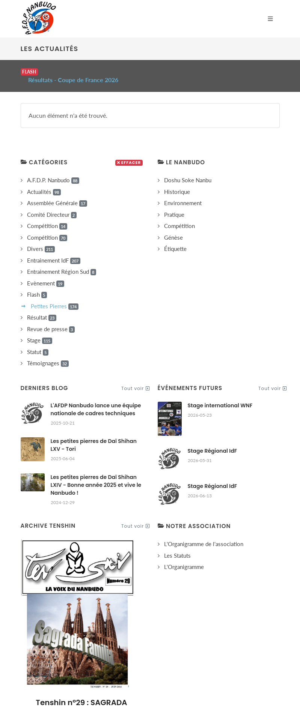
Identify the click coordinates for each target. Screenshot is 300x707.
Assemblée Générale (57, 194)
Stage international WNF (220, 396)
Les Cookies (199, 648)
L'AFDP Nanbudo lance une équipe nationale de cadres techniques (96, 400)
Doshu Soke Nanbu (187, 171)
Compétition (47, 217)
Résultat (41, 308)
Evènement (45, 274)
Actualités (44, 182)
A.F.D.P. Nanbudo (53, 171)
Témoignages (48, 354)
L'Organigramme (184, 557)
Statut (37, 343)
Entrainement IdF (53, 251)
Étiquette (175, 239)
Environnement (183, 194)
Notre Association (103, 648)
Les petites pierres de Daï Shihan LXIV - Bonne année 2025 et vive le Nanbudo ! (96, 476)
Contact (233, 648)
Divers (41, 239)
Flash (37, 285)
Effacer (129, 153)
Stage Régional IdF (212, 442)
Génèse (173, 228)
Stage (39, 331)
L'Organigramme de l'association (203, 534)
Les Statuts (177, 546)
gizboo (191, 687)
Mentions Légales (155, 648)
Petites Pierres (54, 297)
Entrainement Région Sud (61, 262)
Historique (177, 182)
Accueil (62, 648)
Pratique (174, 205)
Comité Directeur (52, 205)
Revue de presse (51, 320)
